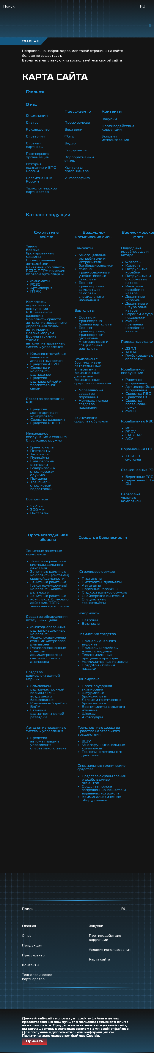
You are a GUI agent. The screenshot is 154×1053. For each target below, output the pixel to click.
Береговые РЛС (139, 477)
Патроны (90, 620)
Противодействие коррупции (118, 127)
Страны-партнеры (34, 145)
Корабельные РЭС (137, 421)
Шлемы (89, 714)
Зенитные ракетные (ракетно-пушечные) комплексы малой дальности (48, 587)
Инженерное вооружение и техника (46, 435)
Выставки (73, 129)
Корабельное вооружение (133, 371)
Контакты (30, 965)
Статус (32, 123)
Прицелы (38, 478)
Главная (35, 91)
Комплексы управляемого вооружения (38, 305)
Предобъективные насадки (98, 667)
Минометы (40, 281)
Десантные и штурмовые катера (136, 307)
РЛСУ (130, 432)
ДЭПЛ (130, 349)
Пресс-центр (33, 955)
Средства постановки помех (135, 404)
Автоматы (39, 454)
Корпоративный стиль (79, 159)
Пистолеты (40, 451)
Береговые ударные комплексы (131, 497)
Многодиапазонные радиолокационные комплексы (48, 630)
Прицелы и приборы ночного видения (100, 649)
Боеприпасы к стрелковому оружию (42, 471)
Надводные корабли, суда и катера (135, 251)
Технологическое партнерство (41, 190)
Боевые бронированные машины (40, 253)
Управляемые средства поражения (91, 393)
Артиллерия (41, 288)
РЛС (129, 428)
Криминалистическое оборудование (101, 798)
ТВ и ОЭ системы (133, 457)
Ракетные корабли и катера (134, 289)
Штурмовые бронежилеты (94, 694)
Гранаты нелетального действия (102, 753)
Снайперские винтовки (42, 463)
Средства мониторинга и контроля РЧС (44, 412)
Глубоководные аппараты (139, 357)
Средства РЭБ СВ (45, 423)
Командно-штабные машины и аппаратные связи (48, 357)
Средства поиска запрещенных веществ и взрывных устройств (104, 789)
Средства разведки (47, 420)
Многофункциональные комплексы (103, 746)
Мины (130, 411)
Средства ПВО (138, 394)
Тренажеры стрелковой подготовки (41, 485)
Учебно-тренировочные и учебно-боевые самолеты (94, 274)
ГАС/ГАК (133, 435)
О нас (26, 935)
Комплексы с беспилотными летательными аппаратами (87, 364)
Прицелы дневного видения (99, 642)
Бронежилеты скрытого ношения (103, 708)
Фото (69, 136)
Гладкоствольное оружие (104, 592)
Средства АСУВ (44, 364)
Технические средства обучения (91, 419)
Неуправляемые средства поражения (93, 404)
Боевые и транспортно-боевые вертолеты (95, 320)
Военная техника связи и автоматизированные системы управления (45, 342)
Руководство (38, 129)
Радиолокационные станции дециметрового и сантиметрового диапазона (48, 655)
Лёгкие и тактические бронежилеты (101, 701)
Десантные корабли (135, 298)
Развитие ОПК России (39, 179)
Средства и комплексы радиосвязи (40, 371)
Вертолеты (84, 310)
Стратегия (35, 136)
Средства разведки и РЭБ (45, 400)
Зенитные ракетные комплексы (44, 552)
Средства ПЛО (138, 397)
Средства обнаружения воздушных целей (47, 618)
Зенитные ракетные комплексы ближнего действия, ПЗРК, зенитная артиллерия (49, 601)
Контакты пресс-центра (76, 169)
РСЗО (35, 284)
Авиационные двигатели (87, 374)
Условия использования (115, 138)
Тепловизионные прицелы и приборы (100, 656)
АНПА (131, 352)
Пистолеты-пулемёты (102, 582)
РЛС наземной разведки (39, 314)
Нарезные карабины (100, 589)
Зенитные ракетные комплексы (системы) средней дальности (49, 575)
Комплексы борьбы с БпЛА (49, 705)
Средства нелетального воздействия (98, 732)
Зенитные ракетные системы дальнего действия (48, 564)
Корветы (133, 265)
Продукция (32, 945)
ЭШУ (86, 741)
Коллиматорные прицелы (105, 662)
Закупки (109, 119)
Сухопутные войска (46, 234)
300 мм (37, 510)
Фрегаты (133, 262)
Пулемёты (39, 458)
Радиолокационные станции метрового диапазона (48, 641)
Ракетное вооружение (136, 381)
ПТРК (35, 291)
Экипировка (88, 679)
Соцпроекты (75, 150)
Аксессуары (92, 717)
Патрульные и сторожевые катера (138, 279)
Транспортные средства (98, 727)
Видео (70, 143)
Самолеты (83, 248)
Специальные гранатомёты (94, 601)
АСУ (129, 439)
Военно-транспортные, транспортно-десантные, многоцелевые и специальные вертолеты (93, 338)
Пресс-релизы (77, 123)
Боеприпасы (37, 499)
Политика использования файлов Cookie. (61, 1036)
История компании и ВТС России (41, 167)
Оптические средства (96, 634)
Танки (31, 246)
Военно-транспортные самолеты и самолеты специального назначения (91, 291)
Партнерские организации (37, 155)
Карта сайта (99, 959)
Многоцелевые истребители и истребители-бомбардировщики (96, 260)
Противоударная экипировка (97, 687)
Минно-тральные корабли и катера (134, 326)
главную (54, 60)
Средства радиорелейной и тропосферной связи (45, 383)
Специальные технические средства (101, 767)
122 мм (36, 506)
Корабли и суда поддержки (139, 315)
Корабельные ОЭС (137, 449)
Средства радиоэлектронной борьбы (43, 675)
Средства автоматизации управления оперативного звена (48, 743)
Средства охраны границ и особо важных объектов (104, 779)
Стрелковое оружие (44, 440)
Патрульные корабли (136, 270)
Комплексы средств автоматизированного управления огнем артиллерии (46, 324)
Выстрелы (39, 513)
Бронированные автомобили (40, 262)
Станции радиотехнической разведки (47, 713)
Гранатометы (42, 447)
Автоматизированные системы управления (46, 729)
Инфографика (77, 178)
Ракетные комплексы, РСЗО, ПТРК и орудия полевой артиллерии (45, 270)
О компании (37, 116)
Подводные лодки (137, 342)
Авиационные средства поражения (92, 381)
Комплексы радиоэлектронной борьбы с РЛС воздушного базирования (47, 693)
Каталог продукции (48, 214)
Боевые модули (40, 333)
